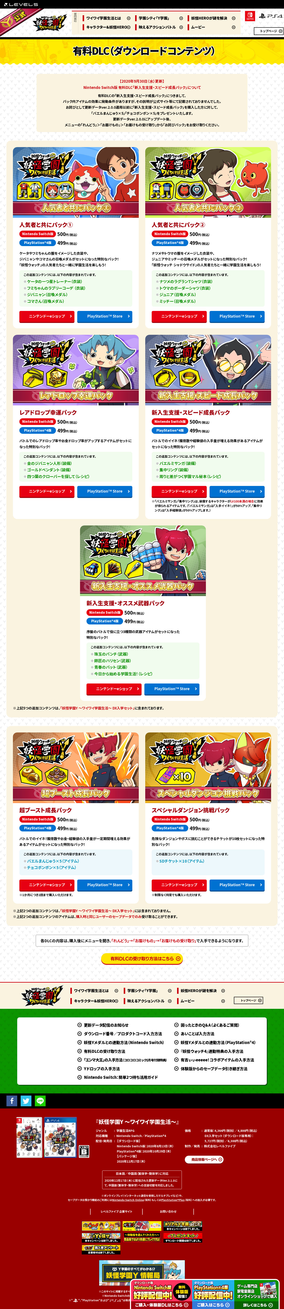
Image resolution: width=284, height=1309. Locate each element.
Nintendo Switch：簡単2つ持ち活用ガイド (121, 1077)
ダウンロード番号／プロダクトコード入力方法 (123, 1033)
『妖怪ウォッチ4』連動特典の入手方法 (212, 1051)
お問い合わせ (168, 1211)
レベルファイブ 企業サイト (116, 1211)
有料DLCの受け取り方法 (104, 1051)
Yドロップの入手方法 (102, 1068)
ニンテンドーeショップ (47, 316)
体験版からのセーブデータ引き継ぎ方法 (214, 1068)
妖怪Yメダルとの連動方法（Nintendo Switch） (124, 1042)
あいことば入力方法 (197, 1033)
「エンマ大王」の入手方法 (125, 1059)
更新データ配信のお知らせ (106, 1025)
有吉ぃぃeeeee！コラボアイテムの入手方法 (217, 1059)
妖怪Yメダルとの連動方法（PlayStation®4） (218, 1042)
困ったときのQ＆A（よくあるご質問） (210, 1025)
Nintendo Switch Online (128, 1200)
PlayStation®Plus (173, 1200)
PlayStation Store (104, 316)
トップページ (268, 31)
